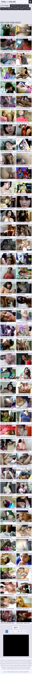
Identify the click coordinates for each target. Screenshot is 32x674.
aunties (14, 8)
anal (20, 6)
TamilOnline (8, 1)
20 (18, 631)
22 (25, 631)
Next (16, 628)
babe (28, 8)
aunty (22, 8)
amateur (13, 6)
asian (8, 8)
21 (21, 631)
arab (26, 6)
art (2, 8)
